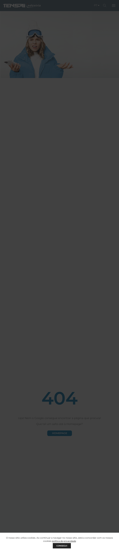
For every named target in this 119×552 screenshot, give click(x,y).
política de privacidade (64, 541)
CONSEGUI (61, 545)
